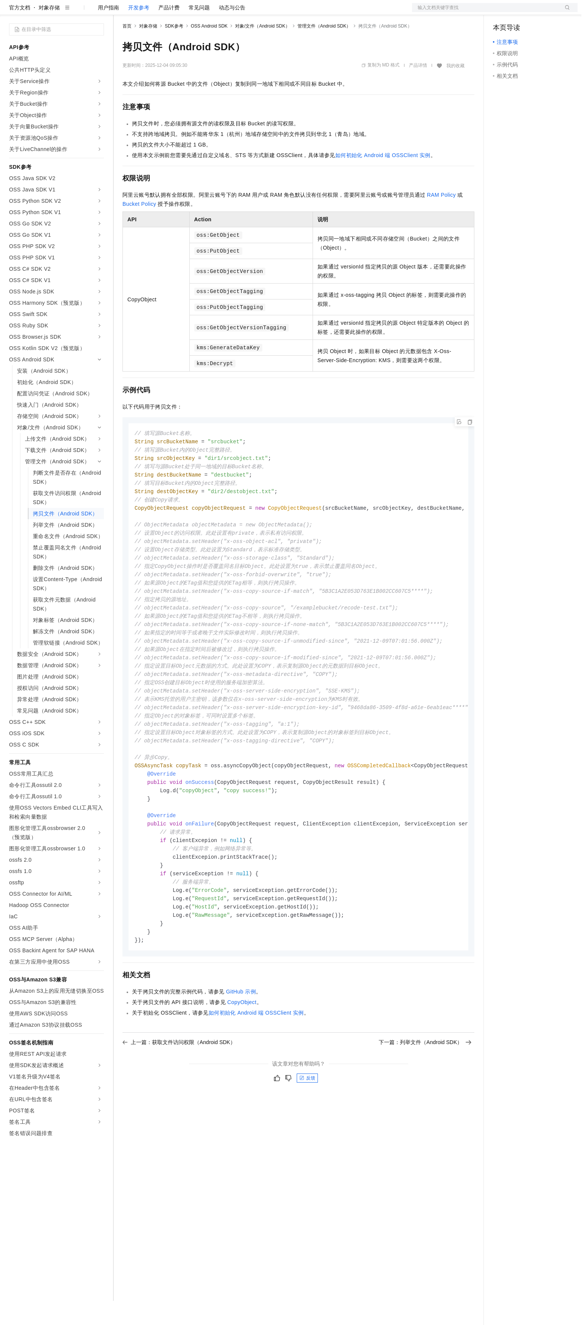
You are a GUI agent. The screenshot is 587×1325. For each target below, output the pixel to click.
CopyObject (241, 1050)
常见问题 (199, 32)
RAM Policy (441, 219)
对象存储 (49, 32)
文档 (485, 12)
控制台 (519, 12)
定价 (163, 12)
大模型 (77, 12)
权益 (145, 12)
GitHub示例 (241, 1039)
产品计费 (169, 32)
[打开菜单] (12, 12)
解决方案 (121, 12)
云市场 (184, 12)
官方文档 (19, 32)
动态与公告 (232, 32)
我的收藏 (455, 90)
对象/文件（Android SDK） (262, 50)
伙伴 (205, 12)
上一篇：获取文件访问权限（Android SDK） (178, 1090)
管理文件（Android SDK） (324, 50)
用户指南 (108, 32)
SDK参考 (174, 50)
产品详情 (418, 89)
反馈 (307, 1125)
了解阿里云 (249, 12)
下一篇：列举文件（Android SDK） (425, 1090)
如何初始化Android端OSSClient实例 (383, 179)
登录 (565, 12)
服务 (223, 12)
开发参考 (138, 32)
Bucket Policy (139, 228)
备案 (501, 12)
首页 (127, 50)
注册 (537, 12)
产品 (98, 12)
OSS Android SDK (209, 50)
